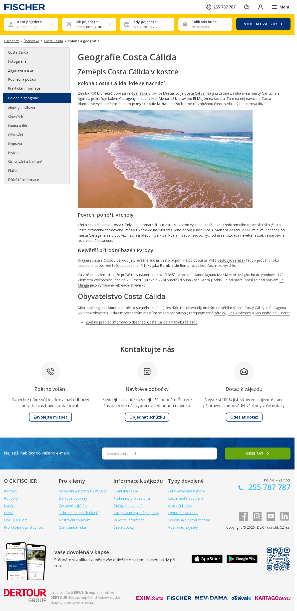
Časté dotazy (124, 527)
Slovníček (15, 116)
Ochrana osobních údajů (78, 512)
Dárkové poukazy (73, 498)
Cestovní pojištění (73, 505)
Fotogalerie (17, 61)
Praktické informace (24, 88)
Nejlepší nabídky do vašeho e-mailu (37, 453)
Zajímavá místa (20, 70)
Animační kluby (180, 505)
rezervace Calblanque (95, 240)
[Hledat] (247, 7)
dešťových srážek (231, 260)
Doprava (15, 143)
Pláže (12, 170)
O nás (8, 512)
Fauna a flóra (18, 125)
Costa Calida (18, 52)
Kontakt (10, 491)
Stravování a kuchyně (25, 161)
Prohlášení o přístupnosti (24, 527)
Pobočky (11, 498)
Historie (14, 152)
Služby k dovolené (127, 505)
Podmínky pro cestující (131, 498)
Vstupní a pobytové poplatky (136, 512)
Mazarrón (181, 224)
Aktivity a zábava (21, 107)
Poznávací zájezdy (183, 527)
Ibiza (262, 103)
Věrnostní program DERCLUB (82, 491)
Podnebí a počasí (22, 79)
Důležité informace (23, 179)
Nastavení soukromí (75, 520)
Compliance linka (72, 527)
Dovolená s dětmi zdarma (189, 520)
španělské (140, 93)
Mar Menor (160, 98)
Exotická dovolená (183, 512)
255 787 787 (268, 487)
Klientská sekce (125, 491)
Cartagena (277, 307)
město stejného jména (143, 307)
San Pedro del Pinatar (272, 312)
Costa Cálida (194, 93)
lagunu (220, 274)
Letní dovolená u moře (186, 491)
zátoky (219, 312)
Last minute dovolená (185, 498)
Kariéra (9, 505)
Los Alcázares (239, 312)
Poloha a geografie (23, 98)
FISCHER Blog (15, 520)
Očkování (15, 134)
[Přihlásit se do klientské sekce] (261, 7)
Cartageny (127, 98)
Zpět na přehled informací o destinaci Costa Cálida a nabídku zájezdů (142, 322)
